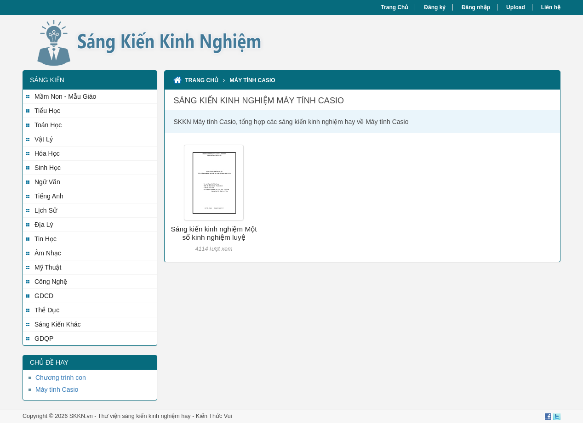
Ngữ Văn (47, 182)
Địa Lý (43, 224)
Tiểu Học (47, 110)
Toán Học (48, 125)
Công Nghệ (50, 281)
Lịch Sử (45, 210)
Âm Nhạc (47, 253)
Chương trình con (60, 377)
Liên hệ (550, 7)
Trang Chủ (394, 7)
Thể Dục (46, 310)
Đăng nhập (476, 7)
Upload (515, 7)
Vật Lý (43, 139)
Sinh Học (47, 167)
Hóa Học (47, 153)
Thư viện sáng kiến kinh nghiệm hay (144, 416)
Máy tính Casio (56, 389)
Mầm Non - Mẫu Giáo (65, 96)
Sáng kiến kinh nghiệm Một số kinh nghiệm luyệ (214, 233)
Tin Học (45, 239)
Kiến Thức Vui (214, 416)
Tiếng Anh (48, 196)
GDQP (43, 338)
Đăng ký (435, 7)
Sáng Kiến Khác (57, 324)
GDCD (43, 295)
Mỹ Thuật (47, 267)
